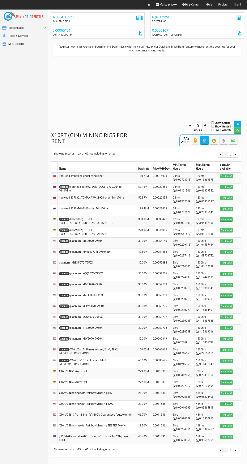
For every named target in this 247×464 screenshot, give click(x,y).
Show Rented (221, 126)
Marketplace (166, 4)
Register (223, 4)
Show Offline (220, 122)
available (225, 168)
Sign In (238, 4)
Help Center (190, 4)
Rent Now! (226, 176)
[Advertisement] (146, 86)
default (225, 164)
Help (209, 4)
